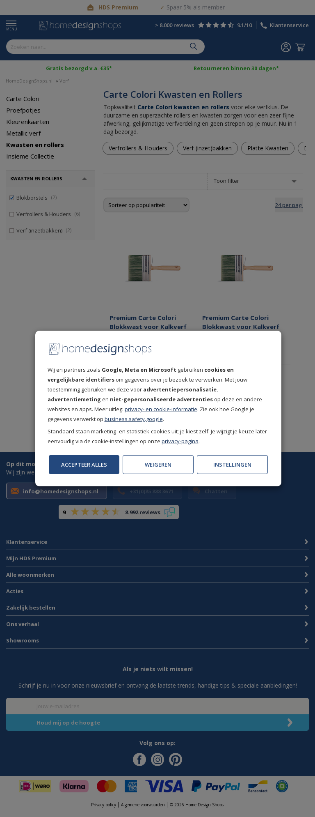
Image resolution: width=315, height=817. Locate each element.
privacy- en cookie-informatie (161, 409)
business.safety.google (134, 419)
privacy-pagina (180, 441)
